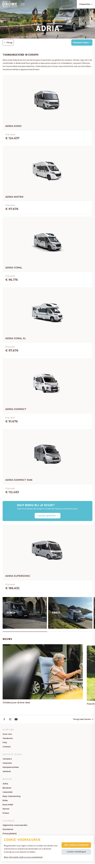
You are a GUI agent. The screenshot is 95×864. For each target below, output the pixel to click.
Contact (7, 746)
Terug (8, 42)
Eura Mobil (8, 804)
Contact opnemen (47, 515)
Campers (7, 759)
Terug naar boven (83, 719)
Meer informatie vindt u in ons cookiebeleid (23, 857)
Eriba (5, 800)
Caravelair (8, 792)
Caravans (7, 763)
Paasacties (85, 4)
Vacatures (8, 738)
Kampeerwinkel (11, 767)
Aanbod (7, 771)
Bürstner (7, 788)
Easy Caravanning (11, 796)
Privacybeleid (9, 833)
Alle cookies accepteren (76, 845)
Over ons (7, 734)
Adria (5, 783)
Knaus (6, 813)
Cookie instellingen (76, 851)
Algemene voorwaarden (15, 825)
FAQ (5, 742)
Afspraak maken (82, 42)
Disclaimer (8, 829)
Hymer (6, 808)
